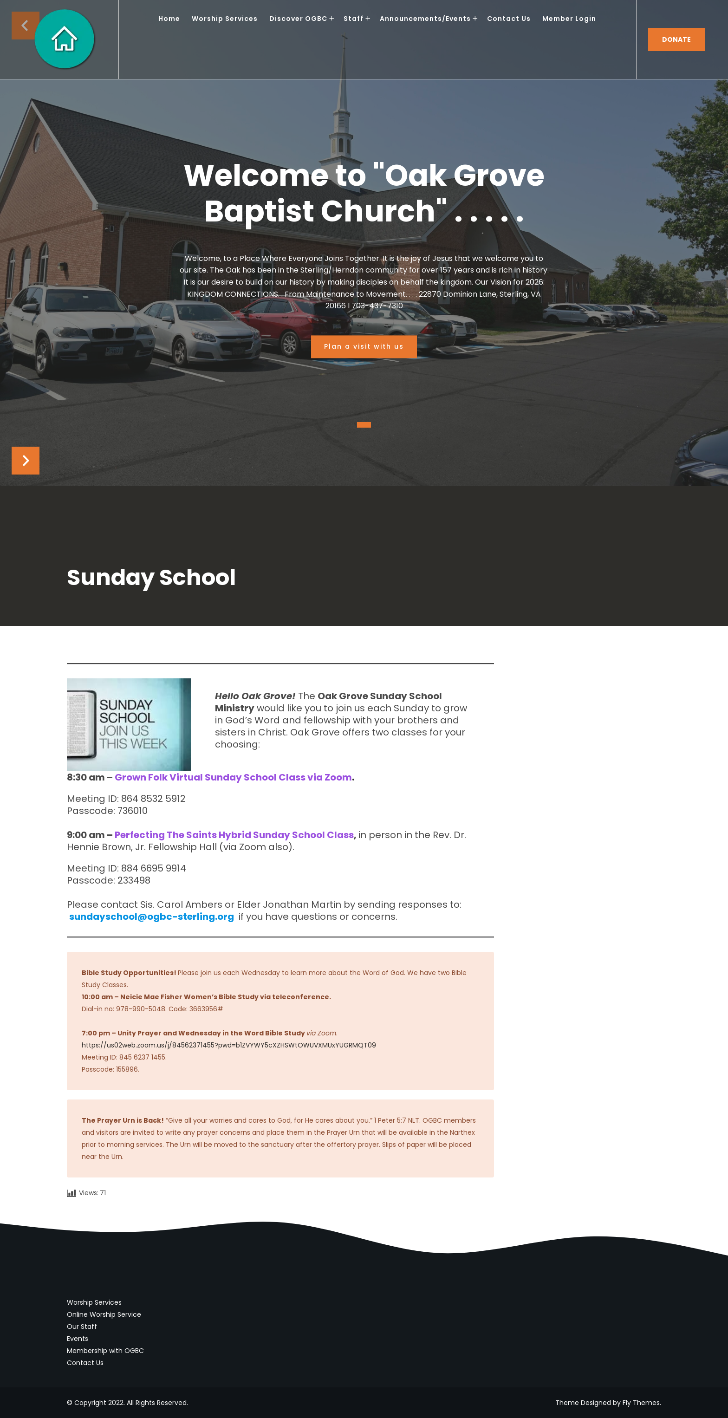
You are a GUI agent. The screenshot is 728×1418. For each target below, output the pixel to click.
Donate (676, 39)
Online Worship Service (104, 1314)
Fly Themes (641, 1402)
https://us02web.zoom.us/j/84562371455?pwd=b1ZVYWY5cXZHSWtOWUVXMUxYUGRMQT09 (229, 1045)
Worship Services (94, 1302)
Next (25, 461)
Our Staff (82, 1326)
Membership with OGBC (105, 1350)
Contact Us (85, 1362)
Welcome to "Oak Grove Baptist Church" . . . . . (364, 194)
